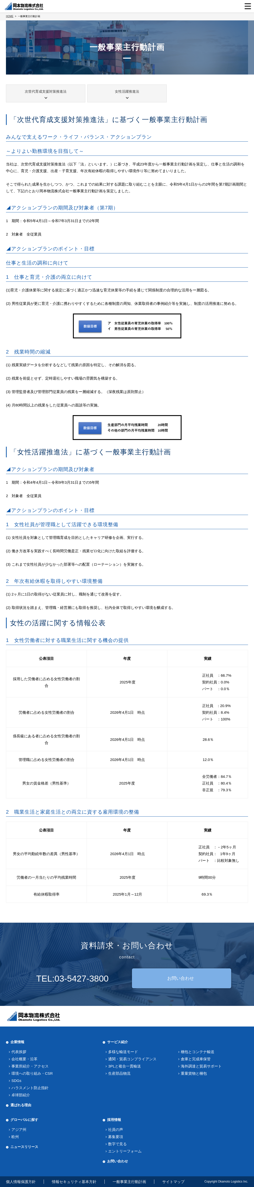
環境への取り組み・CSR (32, 1073)
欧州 (15, 1137)
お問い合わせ (180, 978)
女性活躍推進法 (127, 91)
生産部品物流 (119, 1073)
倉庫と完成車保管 (196, 1059)
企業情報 (17, 1042)
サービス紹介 (117, 1042)
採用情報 (114, 1120)
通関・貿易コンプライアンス (132, 1059)
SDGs (16, 1080)
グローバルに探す (24, 1120)
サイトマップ (173, 1182)
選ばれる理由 (20, 1105)
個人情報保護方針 (21, 1182)
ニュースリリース (24, 1147)
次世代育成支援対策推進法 (45, 91)
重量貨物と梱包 (194, 1073)
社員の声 (115, 1129)
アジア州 (18, 1129)
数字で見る (117, 1144)
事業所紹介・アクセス (30, 1066)
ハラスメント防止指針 (30, 1088)
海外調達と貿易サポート (201, 1066)
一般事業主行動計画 (129, 1182)
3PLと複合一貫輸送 (124, 1066)
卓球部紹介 (20, 1095)
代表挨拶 (18, 1052)
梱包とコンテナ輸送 (197, 1052)
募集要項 (115, 1137)
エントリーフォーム (125, 1151)
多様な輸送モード (123, 1052)
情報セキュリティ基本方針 (74, 1182)
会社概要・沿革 (24, 1059)
